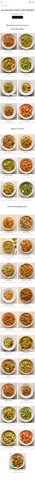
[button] (18, 2)
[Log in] (29, 2)
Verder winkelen (17, 17)
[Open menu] (33, 2)
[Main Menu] (1, 2)
